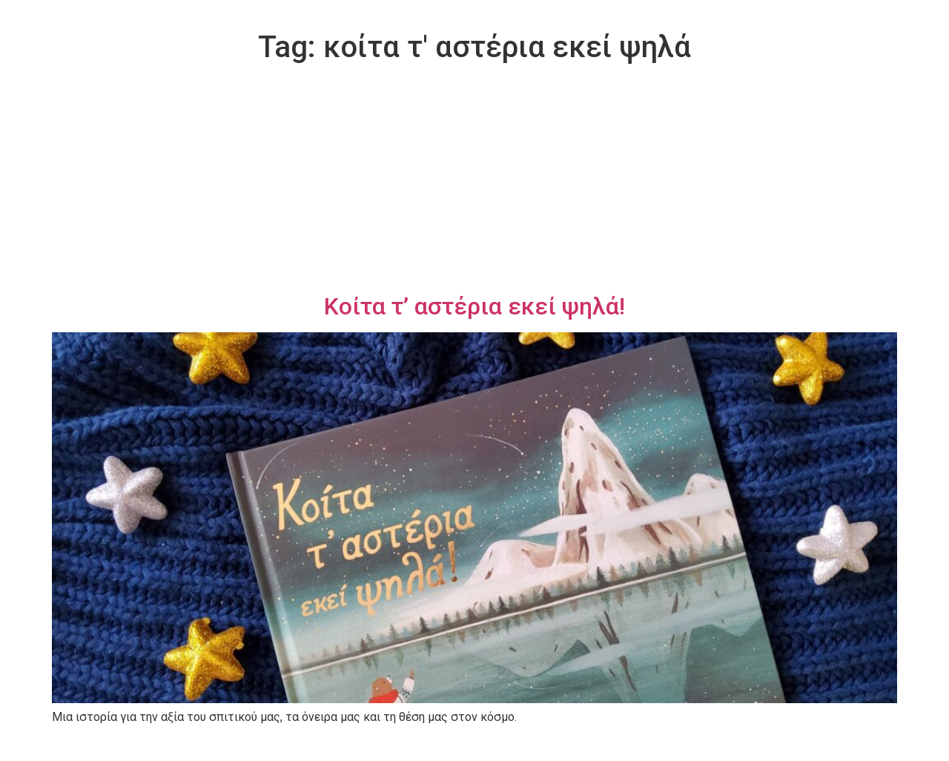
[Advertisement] (474, 181)
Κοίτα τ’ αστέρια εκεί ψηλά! (474, 306)
